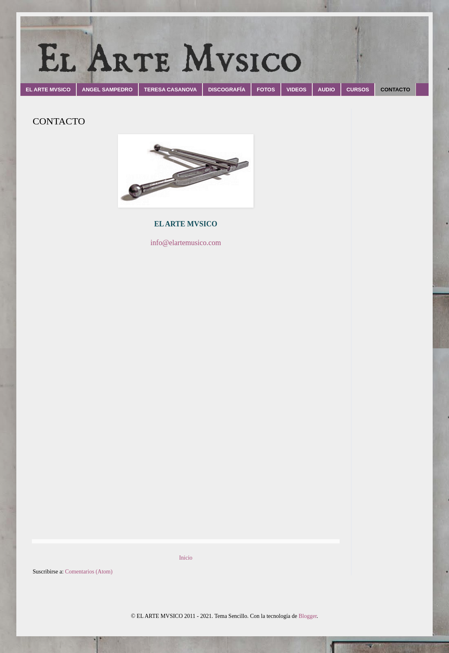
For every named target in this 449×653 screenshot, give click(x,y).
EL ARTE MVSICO (48, 89)
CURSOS (358, 89)
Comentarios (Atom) (88, 572)
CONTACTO (395, 89)
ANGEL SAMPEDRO (107, 89)
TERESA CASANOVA (170, 89)
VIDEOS (297, 89)
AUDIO (326, 89)
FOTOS (266, 89)
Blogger (307, 616)
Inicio (186, 558)
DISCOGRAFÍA (226, 89)
